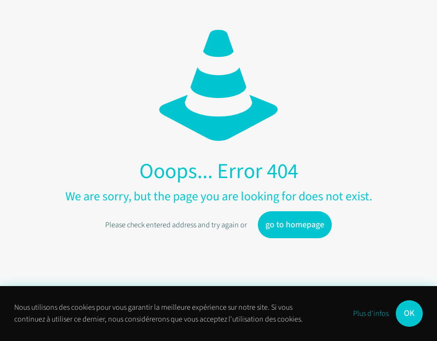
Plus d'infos (371, 313)
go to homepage (294, 225)
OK (409, 313)
